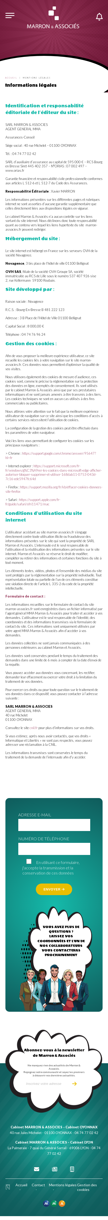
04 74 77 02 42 (86, 1133)
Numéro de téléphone (43, 838)
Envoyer (54, 889)
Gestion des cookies (87, 1187)
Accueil (11, 77)
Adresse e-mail (34, 814)
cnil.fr (34, 728)
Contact (38, 1185)
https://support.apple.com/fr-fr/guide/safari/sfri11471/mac (32, 502)
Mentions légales (63, 1185)
